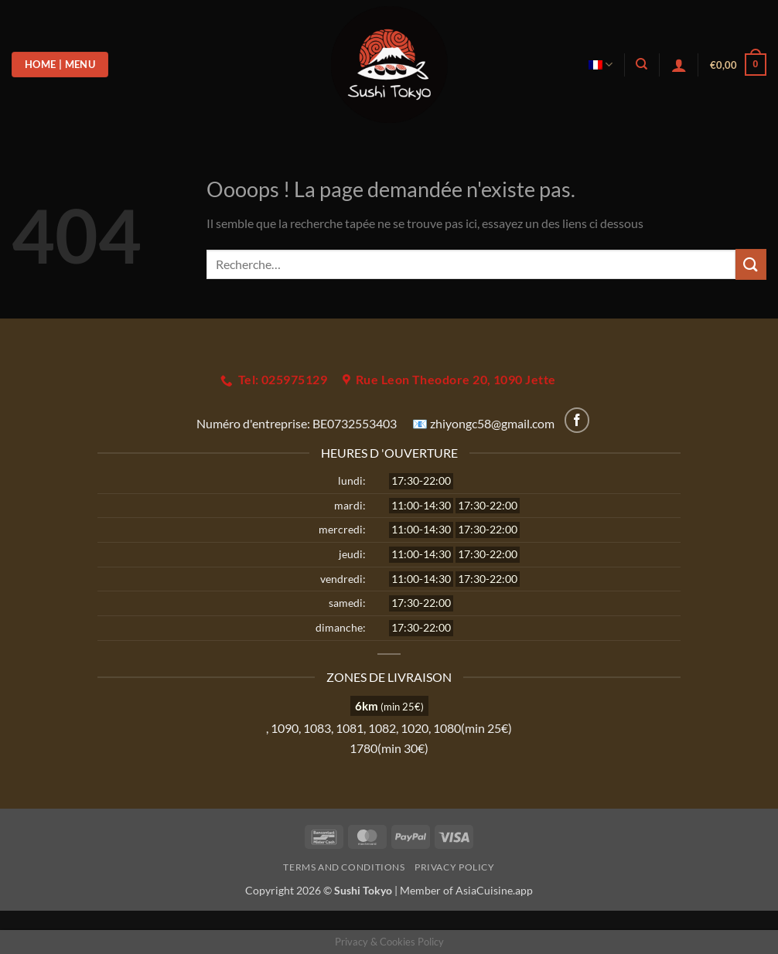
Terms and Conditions (343, 867)
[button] (679, 65)
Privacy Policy (455, 867)
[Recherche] (641, 64)
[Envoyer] (750, 264)
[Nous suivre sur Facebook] (577, 420)
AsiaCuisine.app (494, 890)
